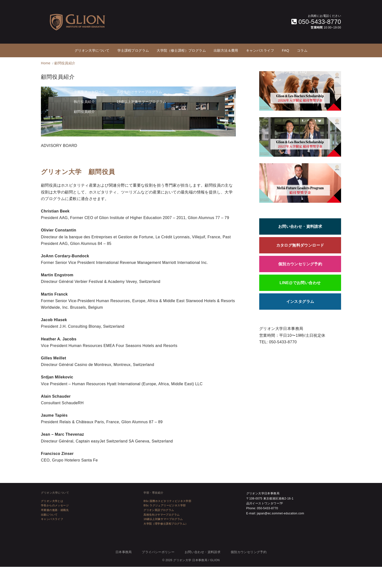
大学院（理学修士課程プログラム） (165, 523)
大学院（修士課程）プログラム (181, 50)
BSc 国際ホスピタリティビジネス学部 (167, 501)
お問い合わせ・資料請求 (300, 227)
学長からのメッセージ (55, 505)
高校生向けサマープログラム (161, 514)
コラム (302, 50)
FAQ (285, 50)
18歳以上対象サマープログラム (163, 519)
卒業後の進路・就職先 (55, 510)
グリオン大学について (92, 50)
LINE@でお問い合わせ (300, 283)
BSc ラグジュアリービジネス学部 (164, 505)
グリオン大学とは (52, 501)
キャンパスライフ (260, 50)
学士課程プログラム (133, 50)
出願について (49, 514)
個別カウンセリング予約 (300, 264)
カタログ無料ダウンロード (300, 245)
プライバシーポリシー (158, 552)
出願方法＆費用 (226, 50)
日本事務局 (123, 552)
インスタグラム (300, 302)
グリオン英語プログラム (158, 510)
